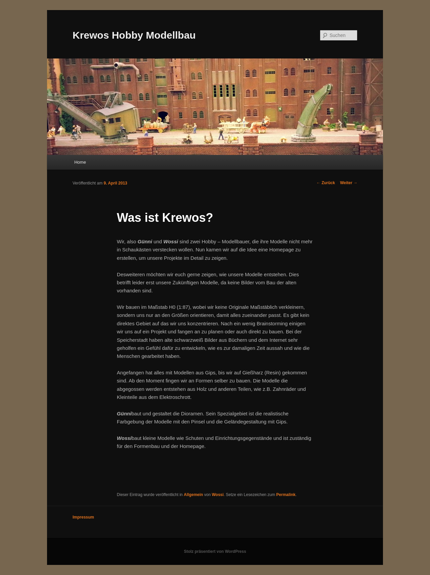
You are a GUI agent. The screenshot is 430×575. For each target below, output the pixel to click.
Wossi (217, 494)
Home (80, 162)
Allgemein (193, 494)
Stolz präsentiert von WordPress (215, 551)
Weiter (348, 182)
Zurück (325, 182)
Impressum (83, 517)
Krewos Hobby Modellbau (134, 35)
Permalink (285, 494)
